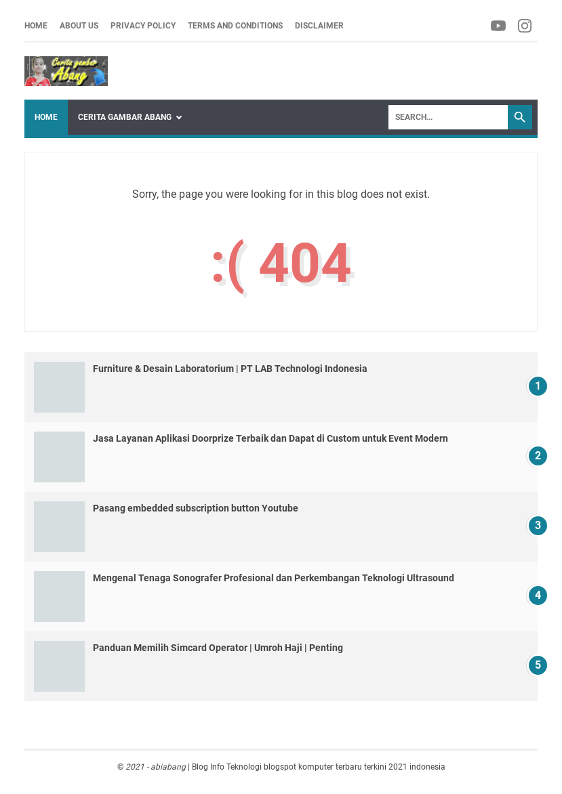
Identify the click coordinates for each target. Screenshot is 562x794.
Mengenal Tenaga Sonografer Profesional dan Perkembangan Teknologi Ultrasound (273, 577)
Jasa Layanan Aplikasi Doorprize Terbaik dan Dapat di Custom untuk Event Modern (270, 438)
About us (79, 25)
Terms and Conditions (235, 25)
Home (35, 25)
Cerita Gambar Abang (125, 117)
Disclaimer (319, 25)
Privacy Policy (143, 25)
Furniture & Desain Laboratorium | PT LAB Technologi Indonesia (230, 368)
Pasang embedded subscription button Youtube (195, 508)
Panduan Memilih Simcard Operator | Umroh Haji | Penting (218, 647)
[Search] (448, 117)
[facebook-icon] (499, 26)
